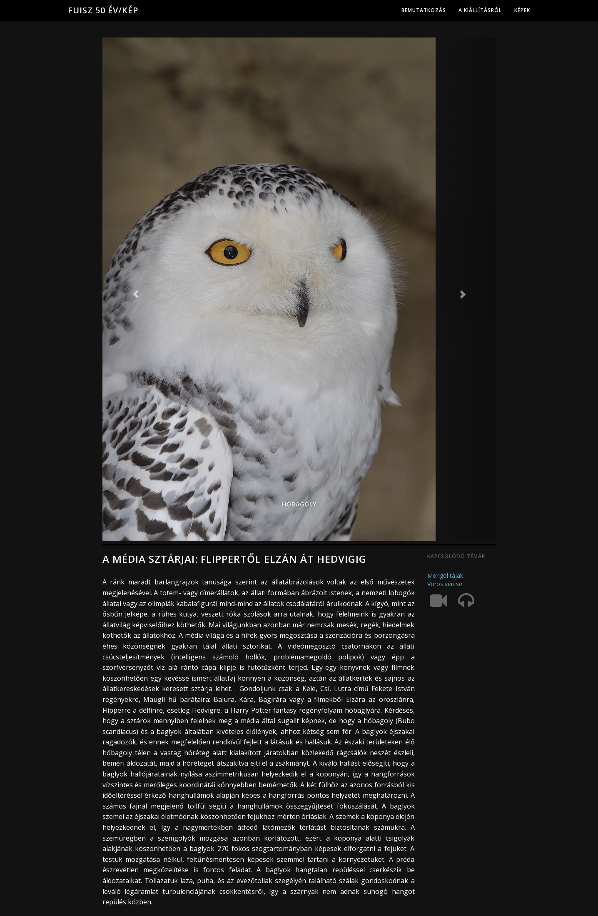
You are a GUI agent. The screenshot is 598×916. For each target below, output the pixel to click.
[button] (132, 289)
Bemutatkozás (423, 10)
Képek (522, 10)
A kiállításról (480, 10)
